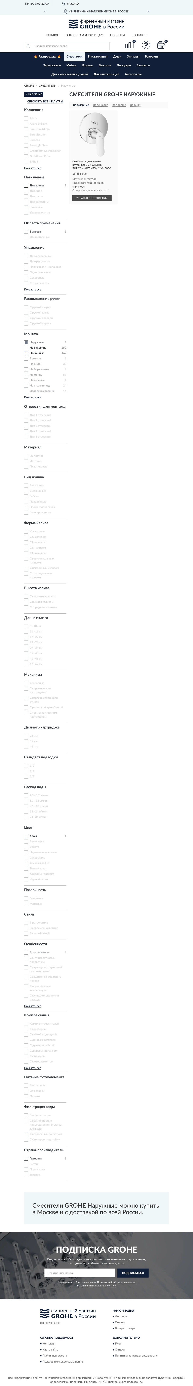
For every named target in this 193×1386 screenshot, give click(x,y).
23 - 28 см (36, 642)
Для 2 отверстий (40, 420)
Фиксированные (40, 512)
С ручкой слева (39, 312)
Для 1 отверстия (40, 415)
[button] (146, 45)
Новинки (117, 35)
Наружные (37, 342)
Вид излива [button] (34, 477)
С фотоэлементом (41, 1061)
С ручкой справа (40, 323)
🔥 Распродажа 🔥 (47, 56)
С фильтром (37, 1056)
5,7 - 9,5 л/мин (39, 800)
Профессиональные (42, 507)
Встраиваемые (39, 952)
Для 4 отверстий (40, 431)
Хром (33, 836)
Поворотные (38, 501)
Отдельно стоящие (42, 391)
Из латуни (36, 455)
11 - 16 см (36, 631)
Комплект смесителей (44, 1023)
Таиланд (35, 1175)
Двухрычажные (40, 261)
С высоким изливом (42, 596)
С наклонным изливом (44, 568)
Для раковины (39, 201)
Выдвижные (38, 491)
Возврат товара (125, 1328)
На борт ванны (39, 369)
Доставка (121, 1316)
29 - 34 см (36, 647)
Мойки (71, 65)
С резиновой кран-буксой (46, 707)
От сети (35, 1096)
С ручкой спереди (41, 318)
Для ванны (37, 185)
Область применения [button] (42, 223)
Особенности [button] (35, 944)
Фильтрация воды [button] (39, 1107)
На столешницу (40, 385)
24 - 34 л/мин (38, 817)
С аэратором (38, 1029)
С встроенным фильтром (46, 1134)
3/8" (33, 776)
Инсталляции (98, 56)
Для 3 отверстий (40, 426)
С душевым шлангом (43, 1050)
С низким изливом (41, 602)
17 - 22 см (36, 637)
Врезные (35, 358)
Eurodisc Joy (37, 134)
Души (117, 56)
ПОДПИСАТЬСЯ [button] (133, 1273)
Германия (36, 1158)
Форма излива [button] (36, 523)
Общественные (40, 237)
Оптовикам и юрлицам (84, 35)
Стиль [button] (29, 914)
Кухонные (36, 207)
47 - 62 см (36, 664)
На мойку (36, 374)
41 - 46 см (36, 658)
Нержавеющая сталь (43, 852)
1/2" (33, 765)
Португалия (37, 1169)
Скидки (120, 1349)
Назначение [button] (34, 177)
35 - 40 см (36, 653)
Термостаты (52, 65)
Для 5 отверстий (40, 436)
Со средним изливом (43, 607)
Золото (34, 847)
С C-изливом (38, 537)
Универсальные (40, 212)
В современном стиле (44, 928)
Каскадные (37, 531)
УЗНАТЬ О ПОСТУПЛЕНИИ (92, 198)
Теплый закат (38, 868)
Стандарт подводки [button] (41, 757)
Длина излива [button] (36, 618)
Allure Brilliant (38, 123)
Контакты (139, 35)
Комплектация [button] (36, 1015)
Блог (118, 1343)
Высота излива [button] (36, 588)
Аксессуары (133, 74)
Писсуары (124, 65)
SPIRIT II (35, 161)
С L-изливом (37, 542)
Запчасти (143, 65)
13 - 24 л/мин (38, 811)
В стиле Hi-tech (40, 933)
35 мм (34, 741)
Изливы (87, 65)
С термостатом (39, 283)
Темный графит (39, 863)
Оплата (120, 1322)
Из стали (35, 461)
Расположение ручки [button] (42, 299)
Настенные (37, 353)
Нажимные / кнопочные (45, 267)
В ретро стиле (39, 922)
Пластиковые (38, 466)
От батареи (37, 1091)
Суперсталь (37, 857)
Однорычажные (40, 272)
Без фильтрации (40, 1115)
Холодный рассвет (42, 874)
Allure (33, 118)
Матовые (36, 903)
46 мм (34, 746)
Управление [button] (34, 248)
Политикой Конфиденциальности (116, 1282)
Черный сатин (39, 879)
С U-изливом (38, 553)
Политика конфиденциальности (136, 1355)
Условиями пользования (93, 1285)
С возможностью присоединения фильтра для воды (46, 1124)
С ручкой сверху (40, 307)
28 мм (34, 735)
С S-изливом (38, 547)
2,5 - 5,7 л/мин (39, 795)
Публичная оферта (55, 1355)
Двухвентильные (41, 256)
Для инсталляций (106, 74)
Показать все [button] (32, 168)
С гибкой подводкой (43, 1034)
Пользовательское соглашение (63, 1361)
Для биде (36, 191)
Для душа (36, 196)
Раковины (152, 56)
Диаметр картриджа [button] (42, 727)
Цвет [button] (28, 828)
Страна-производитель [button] (44, 1150)
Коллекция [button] (33, 110)
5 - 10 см (35, 626)
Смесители (74, 56)
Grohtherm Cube (40, 156)
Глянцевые (36, 898)
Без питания (37, 1085)
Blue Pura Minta (40, 129)
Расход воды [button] (35, 787)
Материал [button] (32, 447)
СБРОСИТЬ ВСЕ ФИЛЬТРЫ (45, 101)
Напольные (37, 380)
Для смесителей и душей (69, 74)
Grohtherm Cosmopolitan (45, 151)
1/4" (33, 771)
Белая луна (37, 841)
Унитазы (133, 56)
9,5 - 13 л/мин (39, 806)
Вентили (105, 65)
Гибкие (34, 496)
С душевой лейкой (42, 1045)
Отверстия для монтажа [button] (45, 407)
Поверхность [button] (35, 890)
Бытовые (35, 231)
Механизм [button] (33, 675)
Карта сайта (50, 1349)
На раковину (38, 347)
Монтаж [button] (31, 334)
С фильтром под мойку (45, 1139)
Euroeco (35, 140)
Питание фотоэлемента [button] (44, 1077)
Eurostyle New (39, 145)
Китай (34, 1164)
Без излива (37, 485)
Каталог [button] (52, 35)
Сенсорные (37, 277)
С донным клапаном (43, 1040)
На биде (35, 364)
